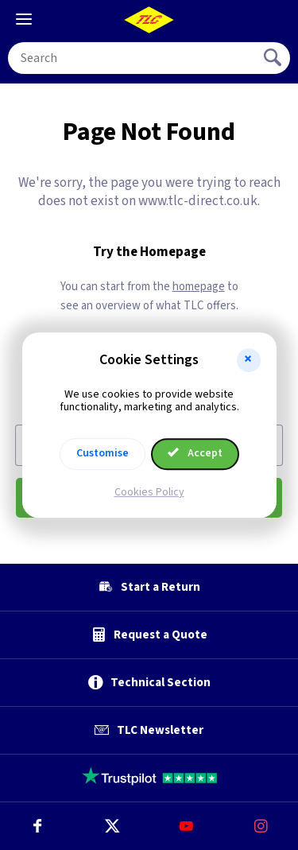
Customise (102, 453)
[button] (249, 360)
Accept (195, 453)
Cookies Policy (149, 492)
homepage (198, 286)
